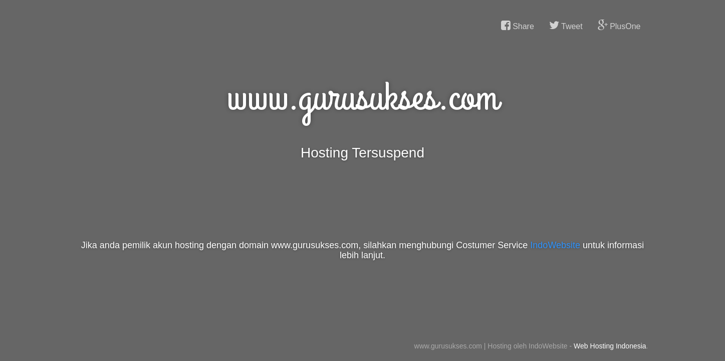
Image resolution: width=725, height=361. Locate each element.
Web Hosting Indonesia (610, 346)
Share (517, 25)
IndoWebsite (555, 245)
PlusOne (619, 25)
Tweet (566, 25)
